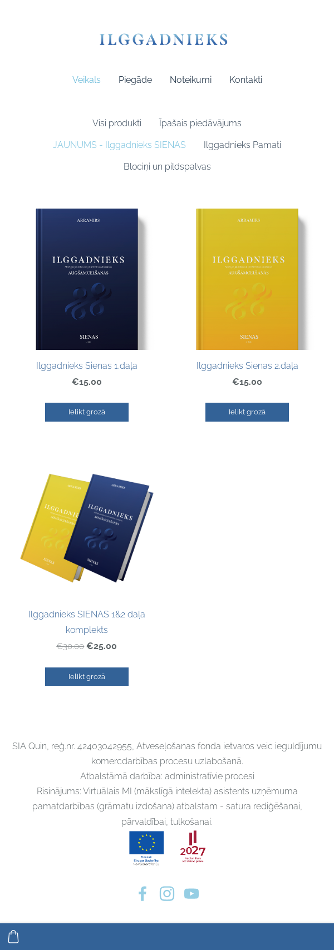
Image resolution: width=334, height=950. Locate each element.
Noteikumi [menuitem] (191, 80)
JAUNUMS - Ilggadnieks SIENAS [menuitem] (119, 145)
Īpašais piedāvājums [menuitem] (200, 123)
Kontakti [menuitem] (245, 80)
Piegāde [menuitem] (135, 80)
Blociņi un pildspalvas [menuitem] (167, 166)
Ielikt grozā (86, 412)
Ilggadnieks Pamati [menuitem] (242, 145)
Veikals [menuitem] (86, 80)
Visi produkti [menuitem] (116, 123)
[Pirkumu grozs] (13, 936)
